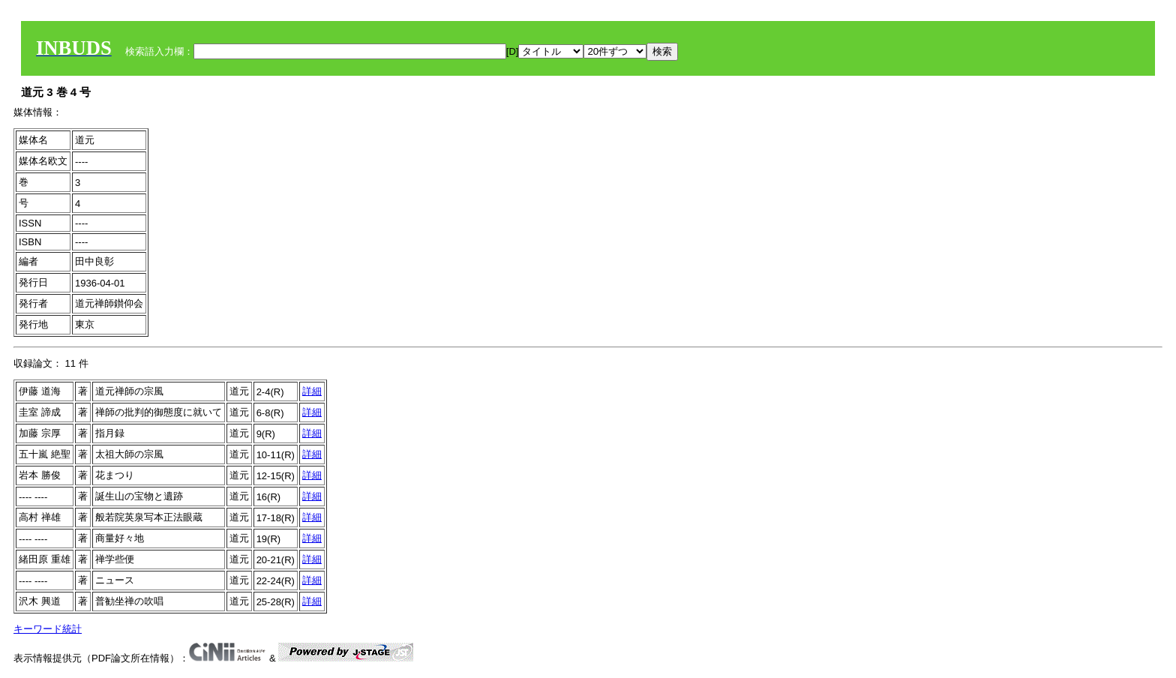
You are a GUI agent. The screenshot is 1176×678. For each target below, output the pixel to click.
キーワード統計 (48, 628)
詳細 (312, 391)
